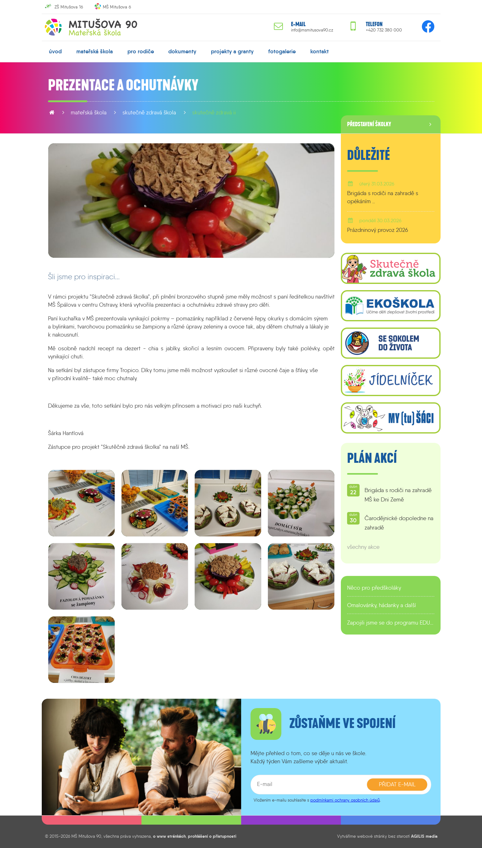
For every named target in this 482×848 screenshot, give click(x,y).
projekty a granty (232, 51)
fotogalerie (282, 51)
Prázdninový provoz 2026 (377, 230)
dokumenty (182, 51)
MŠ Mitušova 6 (117, 7)
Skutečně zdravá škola (149, 112)
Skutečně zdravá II (214, 112)
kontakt (319, 51)
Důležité (368, 155)
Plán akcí (372, 458)
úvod (55, 51)
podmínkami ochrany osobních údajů (345, 800)
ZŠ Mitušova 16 (69, 7)
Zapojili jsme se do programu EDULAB (390, 622)
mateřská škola (94, 51)
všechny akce (363, 547)
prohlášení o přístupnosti (212, 836)
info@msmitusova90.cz (312, 30)
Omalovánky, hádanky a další (381, 605)
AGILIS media (424, 836)
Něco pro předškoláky (374, 587)
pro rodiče (140, 51)
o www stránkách (169, 836)
